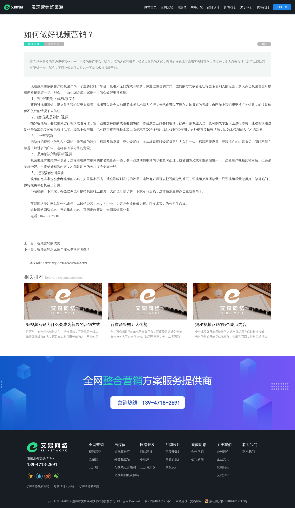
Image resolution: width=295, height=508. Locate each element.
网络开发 (197, 7)
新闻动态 (230, 7)
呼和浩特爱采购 (89, 486)
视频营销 (95, 451)
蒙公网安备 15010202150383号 (226, 501)
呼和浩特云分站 (64, 486)
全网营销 (167, 7)
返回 (264, 44)
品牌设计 (213, 7)
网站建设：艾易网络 (189, 501)
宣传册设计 (173, 451)
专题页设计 (173, 459)
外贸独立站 (122, 459)
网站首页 (150, 7)
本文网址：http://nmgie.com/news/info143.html (58, 263)
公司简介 (223, 451)
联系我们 (263, 7)
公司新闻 (197, 459)
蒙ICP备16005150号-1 (158, 501)
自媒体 (182, 7)
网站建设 (146, 451)
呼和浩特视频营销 (37, 486)
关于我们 (246, 7)
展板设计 (172, 467)
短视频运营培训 (125, 467)
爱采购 (93, 459)
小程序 (144, 459)
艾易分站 (223, 475)
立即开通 (282, 7)
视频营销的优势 (48, 243)
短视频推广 (122, 451)
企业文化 (223, 459)
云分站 (93, 467)
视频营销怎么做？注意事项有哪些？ (63, 249)
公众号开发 (147, 467)
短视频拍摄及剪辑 (126, 475)
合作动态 (197, 451)
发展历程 (223, 467)
